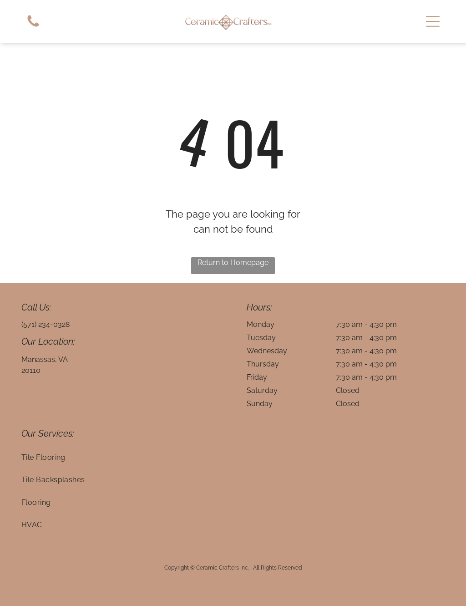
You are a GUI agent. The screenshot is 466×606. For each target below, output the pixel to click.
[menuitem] (233, 457)
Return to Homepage (233, 262)
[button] (433, 21)
